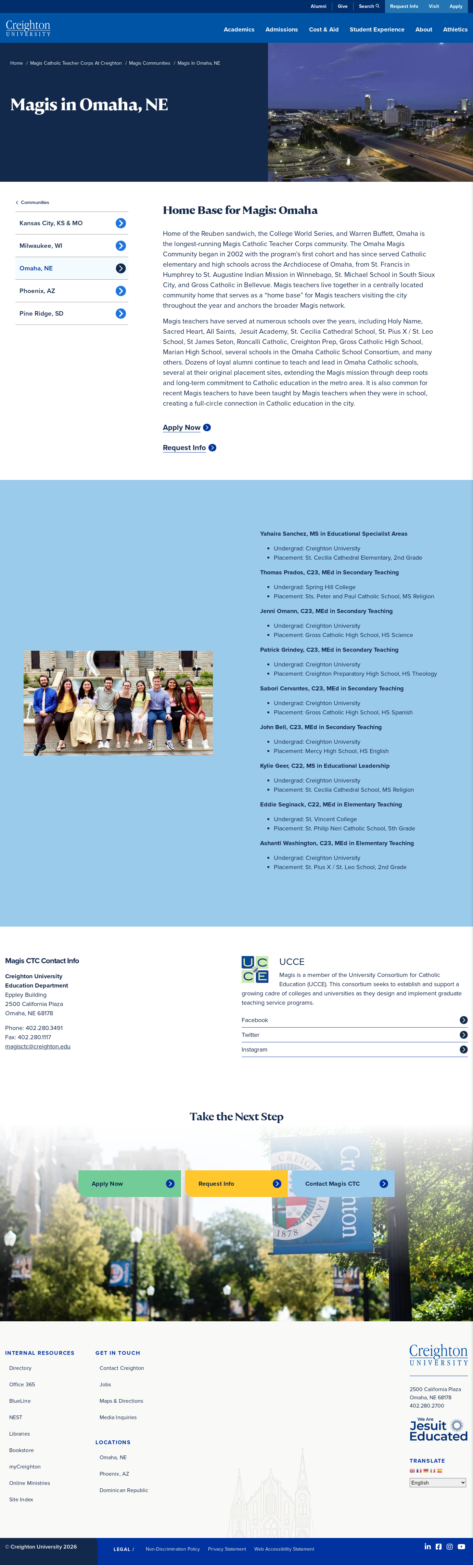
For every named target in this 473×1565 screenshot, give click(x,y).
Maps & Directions (121, 1400)
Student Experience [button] (377, 29)
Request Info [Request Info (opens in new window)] (184, 448)
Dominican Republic (124, 1490)
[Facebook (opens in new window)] (438, 1546)
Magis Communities (149, 63)
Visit (433, 6)
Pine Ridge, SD (41, 313)
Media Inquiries (118, 1417)
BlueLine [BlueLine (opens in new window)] (20, 1400)
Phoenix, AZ (37, 291)
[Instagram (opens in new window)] (449, 1546)
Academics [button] (239, 29)
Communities (35, 202)
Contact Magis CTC (334, 1183)
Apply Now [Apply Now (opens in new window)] (182, 427)
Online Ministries (29, 1482)
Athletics (455, 29)
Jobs (105, 1384)
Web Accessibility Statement (284, 1548)
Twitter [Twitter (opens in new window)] (250, 1034)
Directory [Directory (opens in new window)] (20, 1367)
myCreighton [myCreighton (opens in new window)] (25, 1466)
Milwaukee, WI (41, 246)
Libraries (19, 1433)
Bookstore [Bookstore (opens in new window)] (21, 1449)
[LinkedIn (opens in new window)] (427, 1546)
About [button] (424, 29)
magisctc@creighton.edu (38, 1046)
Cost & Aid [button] (324, 29)
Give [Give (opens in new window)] (341, 6)
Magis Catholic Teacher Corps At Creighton (76, 63)
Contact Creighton (122, 1367)
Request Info (403, 6)
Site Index (21, 1499)
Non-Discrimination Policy (173, 1548)
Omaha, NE (36, 268)
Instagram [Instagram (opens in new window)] (255, 1049)
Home (16, 63)
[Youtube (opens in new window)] (461, 1546)
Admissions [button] (282, 29)
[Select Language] (438, 1481)
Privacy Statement (227, 1548)
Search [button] (364, 6)
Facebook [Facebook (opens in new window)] (255, 1020)
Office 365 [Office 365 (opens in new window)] (22, 1384)
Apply (456, 6)
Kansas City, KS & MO (51, 223)
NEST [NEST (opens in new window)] (15, 1417)
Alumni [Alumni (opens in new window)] (317, 6)
